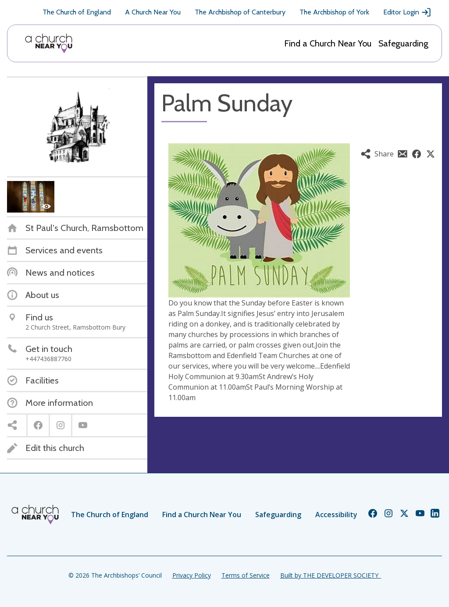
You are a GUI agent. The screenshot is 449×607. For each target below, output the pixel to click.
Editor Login (407, 12)
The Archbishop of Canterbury (240, 12)
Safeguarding (403, 43)
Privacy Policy (191, 575)
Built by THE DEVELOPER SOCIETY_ (330, 575)
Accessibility (336, 514)
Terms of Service (245, 575)
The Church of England (77, 12)
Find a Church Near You (327, 43)
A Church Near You (153, 12)
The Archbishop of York (334, 12)
